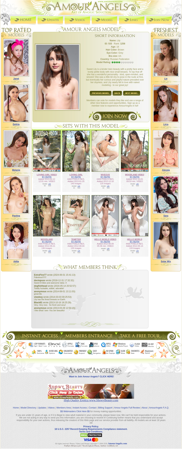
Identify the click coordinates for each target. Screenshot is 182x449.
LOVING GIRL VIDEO (47, 175)
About (144, 407)
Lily (49, 184)
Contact (92, 407)
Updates (42, 407)
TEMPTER (76, 239)
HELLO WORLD (134, 239)
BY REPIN (46, 177)
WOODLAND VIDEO (134, 175)
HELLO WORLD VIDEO (105, 239)
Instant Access (80, 407)
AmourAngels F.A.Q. (159, 407)
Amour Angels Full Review (127, 407)
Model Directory (28, 407)
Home (16, 407)
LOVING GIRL (76, 175)
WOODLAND (47, 239)
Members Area (64, 407)
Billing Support (105, 407)
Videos (51, 407)
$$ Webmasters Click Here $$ (75, 411)
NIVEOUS (105, 175)
